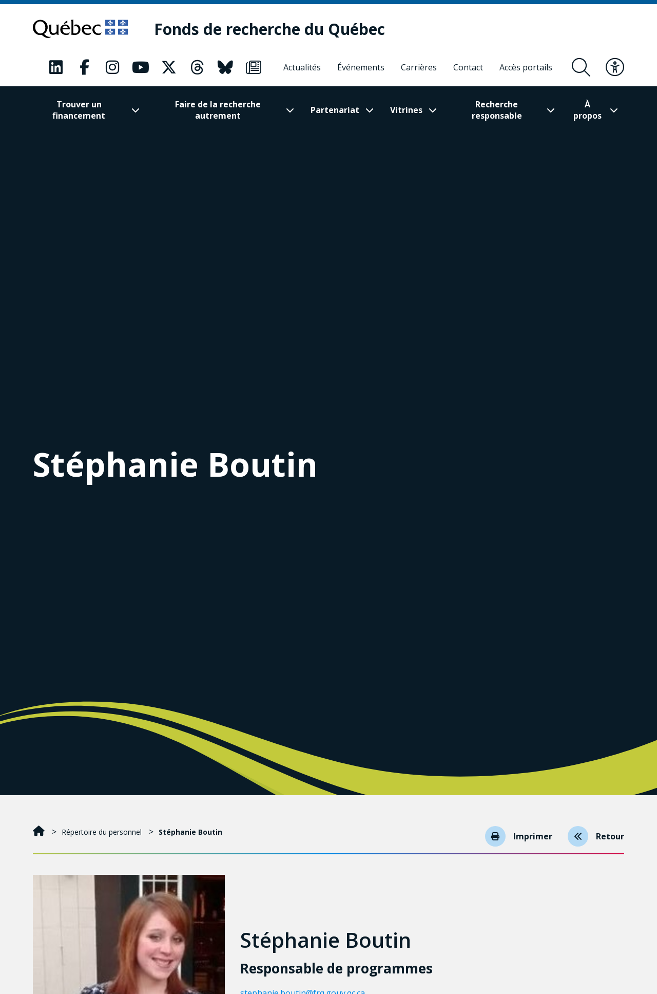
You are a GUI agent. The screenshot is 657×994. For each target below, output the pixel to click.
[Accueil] (40, 832)
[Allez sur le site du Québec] (80, 29)
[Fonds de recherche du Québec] (269, 29)
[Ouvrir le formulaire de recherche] (581, 67)
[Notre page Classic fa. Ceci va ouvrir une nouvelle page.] (56, 67)
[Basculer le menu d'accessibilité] (615, 67)
